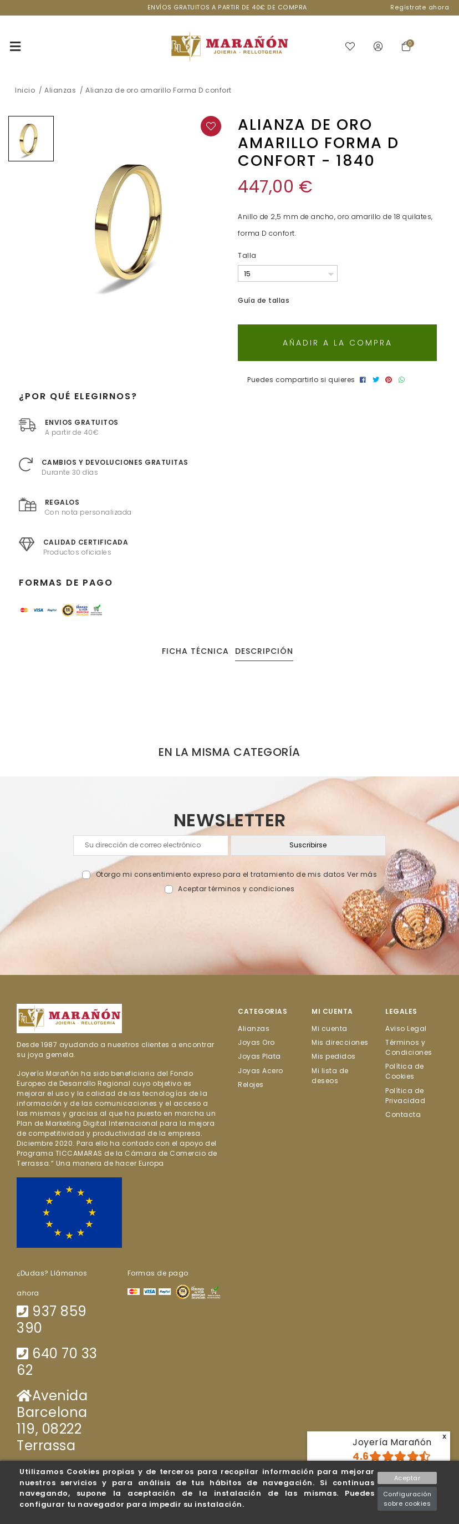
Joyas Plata (259, 1056)
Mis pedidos (334, 1056)
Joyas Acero (260, 1070)
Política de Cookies (404, 1071)
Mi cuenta (330, 1028)
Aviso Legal (406, 1028)
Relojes (251, 1084)
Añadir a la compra (337, 343)
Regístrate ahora (419, 7)
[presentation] (229, 920)
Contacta (403, 1114)
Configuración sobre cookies (407, 1499)
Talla (247, 255)
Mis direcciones (340, 1042)
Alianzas (253, 1028)
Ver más (362, 875)
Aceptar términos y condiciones (236, 889)
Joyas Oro (256, 1042)
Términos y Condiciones (408, 1047)
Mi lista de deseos (330, 1075)
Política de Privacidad (405, 1095)
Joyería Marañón (392, 1442)
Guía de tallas (263, 301)
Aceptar (407, 1478)
